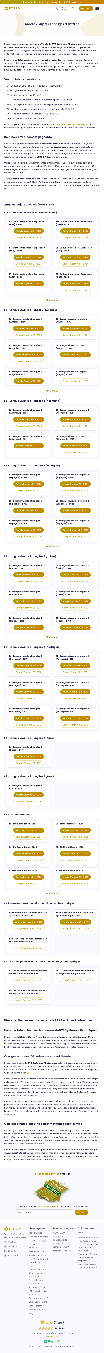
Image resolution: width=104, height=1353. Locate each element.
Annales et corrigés (39, 1253)
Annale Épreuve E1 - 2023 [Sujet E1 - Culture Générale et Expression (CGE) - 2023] (28, 283)
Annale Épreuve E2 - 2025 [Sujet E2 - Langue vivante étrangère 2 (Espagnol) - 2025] (29, 484)
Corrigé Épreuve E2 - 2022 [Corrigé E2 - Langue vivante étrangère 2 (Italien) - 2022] (75, 607)
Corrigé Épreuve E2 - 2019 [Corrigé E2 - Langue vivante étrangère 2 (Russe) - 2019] (29, 763)
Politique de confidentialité (61, 1236)
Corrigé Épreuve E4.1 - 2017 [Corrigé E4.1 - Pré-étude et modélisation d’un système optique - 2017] (28, 948)
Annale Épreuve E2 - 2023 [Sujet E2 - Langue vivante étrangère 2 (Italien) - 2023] (29, 601)
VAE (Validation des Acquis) (39, 1292)
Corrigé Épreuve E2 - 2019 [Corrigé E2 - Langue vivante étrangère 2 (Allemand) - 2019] (75, 452)
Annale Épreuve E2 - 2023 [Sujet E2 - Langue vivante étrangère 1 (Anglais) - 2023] (29, 355)
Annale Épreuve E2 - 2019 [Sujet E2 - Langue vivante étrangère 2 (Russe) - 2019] (28, 756)
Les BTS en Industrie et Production (40, 1259)
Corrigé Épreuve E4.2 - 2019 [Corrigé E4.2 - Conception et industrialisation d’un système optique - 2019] (28, 980)
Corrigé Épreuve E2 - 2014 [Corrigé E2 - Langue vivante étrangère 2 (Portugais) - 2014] (75, 672)
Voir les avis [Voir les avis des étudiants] (52, 1336)
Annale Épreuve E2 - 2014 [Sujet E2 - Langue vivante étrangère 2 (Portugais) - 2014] (75, 665)
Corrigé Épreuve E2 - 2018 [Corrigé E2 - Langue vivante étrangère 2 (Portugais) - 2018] (29, 672)
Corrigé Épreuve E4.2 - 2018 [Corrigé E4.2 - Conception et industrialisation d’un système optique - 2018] (75, 980)
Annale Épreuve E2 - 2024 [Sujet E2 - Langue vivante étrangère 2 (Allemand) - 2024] (75, 419)
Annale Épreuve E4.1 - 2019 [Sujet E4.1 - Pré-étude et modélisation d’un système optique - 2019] (28, 922)
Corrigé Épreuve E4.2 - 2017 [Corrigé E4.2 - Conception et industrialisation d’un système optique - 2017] (28, 1000)
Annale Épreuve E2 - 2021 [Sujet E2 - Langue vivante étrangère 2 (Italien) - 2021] (28, 627)
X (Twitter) (11, 1252)
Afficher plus (52, 300)
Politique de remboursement (62, 1243)
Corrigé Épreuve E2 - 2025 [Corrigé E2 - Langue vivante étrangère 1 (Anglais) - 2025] (29, 335)
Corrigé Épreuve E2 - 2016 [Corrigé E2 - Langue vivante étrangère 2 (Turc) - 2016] (29, 801)
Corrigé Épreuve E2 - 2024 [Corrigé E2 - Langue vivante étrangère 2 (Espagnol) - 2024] (75, 490)
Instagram (11, 1243)
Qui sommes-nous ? (40, 1297)
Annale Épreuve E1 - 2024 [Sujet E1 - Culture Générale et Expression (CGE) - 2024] (28, 257)
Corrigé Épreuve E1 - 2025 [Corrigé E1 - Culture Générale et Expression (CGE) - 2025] (29, 237)
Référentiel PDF (37, 1249)
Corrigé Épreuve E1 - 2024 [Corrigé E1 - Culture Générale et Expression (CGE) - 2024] (29, 264)
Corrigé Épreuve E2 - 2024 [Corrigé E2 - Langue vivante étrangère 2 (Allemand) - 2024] (75, 426)
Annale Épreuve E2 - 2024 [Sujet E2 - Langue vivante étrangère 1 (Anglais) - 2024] (75, 328)
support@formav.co (16, 1234)
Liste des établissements (37, 1266)
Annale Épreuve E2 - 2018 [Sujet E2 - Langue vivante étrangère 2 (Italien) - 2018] (75, 627)
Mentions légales (62, 1248)
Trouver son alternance (36, 1243)
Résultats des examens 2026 (37, 1273)
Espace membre (38, 1305)
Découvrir (86, 8)
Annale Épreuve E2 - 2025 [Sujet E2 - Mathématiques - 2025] (29, 830)
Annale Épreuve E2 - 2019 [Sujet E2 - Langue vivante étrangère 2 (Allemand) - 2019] (75, 446)
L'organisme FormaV (40, 1301)
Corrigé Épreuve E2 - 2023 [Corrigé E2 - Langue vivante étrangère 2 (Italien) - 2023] (29, 607)
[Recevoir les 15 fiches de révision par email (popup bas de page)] (81, 1212)
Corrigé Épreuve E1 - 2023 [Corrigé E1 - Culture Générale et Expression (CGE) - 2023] (75, 290)
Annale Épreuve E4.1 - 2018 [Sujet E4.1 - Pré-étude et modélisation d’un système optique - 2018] (75, 922)
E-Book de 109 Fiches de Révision (71, 124)
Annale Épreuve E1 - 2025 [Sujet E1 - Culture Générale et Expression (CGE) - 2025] (28, 231)
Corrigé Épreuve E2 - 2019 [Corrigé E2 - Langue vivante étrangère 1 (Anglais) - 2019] (75, 381)
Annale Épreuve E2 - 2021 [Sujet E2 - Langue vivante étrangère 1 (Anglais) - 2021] (28, 381)
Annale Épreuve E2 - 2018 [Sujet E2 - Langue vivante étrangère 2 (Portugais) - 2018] (28, 665)
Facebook (11, 1239)
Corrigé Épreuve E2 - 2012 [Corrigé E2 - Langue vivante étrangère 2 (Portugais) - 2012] (75, 698)
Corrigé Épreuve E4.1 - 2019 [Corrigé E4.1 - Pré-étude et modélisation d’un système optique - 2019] (28, 928)
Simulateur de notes (40, 1234)
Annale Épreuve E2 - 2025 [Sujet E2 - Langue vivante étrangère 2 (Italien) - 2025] (29, 575)
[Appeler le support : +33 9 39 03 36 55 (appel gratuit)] (66, 8)
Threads (10, 1248)
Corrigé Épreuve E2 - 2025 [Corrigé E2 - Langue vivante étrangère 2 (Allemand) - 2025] (29, 426)
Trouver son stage (39, 1238)
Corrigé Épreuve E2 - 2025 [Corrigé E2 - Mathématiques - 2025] (29, 837)
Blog (32, 1313)
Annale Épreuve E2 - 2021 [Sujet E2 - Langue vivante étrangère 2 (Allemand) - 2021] (28, 446)
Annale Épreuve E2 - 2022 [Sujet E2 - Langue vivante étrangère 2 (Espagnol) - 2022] (75, 510)
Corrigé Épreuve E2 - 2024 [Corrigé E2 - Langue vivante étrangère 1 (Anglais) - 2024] (75, 335)
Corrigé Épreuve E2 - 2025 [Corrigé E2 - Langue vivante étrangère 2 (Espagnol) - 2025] (29, 490)
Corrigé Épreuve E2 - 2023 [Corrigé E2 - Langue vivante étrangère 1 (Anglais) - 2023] (29, 361)
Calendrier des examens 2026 (37, 1281)
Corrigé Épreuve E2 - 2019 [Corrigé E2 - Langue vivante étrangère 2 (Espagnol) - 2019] (29, 536)
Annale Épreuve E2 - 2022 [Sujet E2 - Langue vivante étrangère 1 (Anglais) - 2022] (75, 355)
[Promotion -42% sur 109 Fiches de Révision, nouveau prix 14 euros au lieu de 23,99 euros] (52, 2)
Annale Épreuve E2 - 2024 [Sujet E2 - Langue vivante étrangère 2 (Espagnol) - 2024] (75, 484)
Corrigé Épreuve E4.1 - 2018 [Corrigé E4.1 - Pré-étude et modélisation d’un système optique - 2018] (75, 928)
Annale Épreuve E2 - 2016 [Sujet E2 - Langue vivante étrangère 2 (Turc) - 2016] (28, 795)
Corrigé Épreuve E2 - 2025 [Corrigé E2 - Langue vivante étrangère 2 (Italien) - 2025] (29, 581)
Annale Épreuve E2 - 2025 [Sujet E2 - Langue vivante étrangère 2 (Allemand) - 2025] (29, 419)
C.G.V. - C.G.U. (60, 1230)
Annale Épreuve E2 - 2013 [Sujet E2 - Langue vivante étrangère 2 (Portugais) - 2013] (28, 692)
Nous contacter (37, 1309)
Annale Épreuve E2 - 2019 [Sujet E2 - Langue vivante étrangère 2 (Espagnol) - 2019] (28, 530)
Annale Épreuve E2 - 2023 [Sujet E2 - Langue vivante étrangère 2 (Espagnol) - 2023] (29, 510)
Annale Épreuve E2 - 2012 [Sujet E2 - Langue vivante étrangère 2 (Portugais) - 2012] (75, 692)
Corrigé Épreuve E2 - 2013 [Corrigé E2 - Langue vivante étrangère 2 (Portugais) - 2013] (29, 698)
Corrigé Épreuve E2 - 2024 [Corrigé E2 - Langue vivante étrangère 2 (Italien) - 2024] (75, 581)
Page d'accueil (37, 1230)
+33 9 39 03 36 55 (14, 1231)
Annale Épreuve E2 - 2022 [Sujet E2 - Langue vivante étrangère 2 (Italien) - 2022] (75, 601)
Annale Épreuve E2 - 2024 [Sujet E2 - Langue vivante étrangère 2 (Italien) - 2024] (75, 575)
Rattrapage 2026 (38, 1286)
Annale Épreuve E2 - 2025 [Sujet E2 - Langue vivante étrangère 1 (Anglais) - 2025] (29, 328)
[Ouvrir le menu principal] (97, 8)
